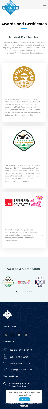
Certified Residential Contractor (24, 160)
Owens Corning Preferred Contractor (24, 224)
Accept (25, 399)
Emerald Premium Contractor (24, 95)
